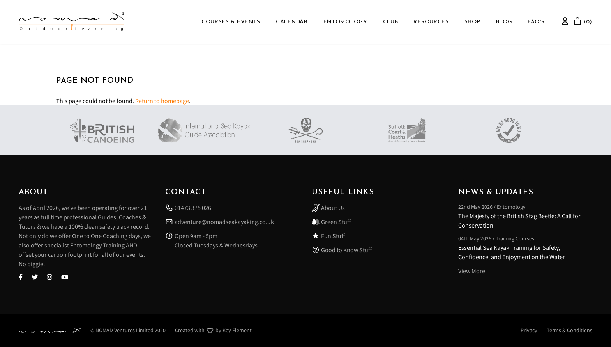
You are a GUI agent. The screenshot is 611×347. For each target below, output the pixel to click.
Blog (504, 22)
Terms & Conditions (569, 330)
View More (471, 271)
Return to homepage (162, 101)
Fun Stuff (328, 236)
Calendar (292, 22)
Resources (431, 22)
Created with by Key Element (213, 331)
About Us (328, 208)
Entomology (345, 22)
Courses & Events (230, 22)
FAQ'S (536, 22)
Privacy (529, 330)
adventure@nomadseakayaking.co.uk (219, 222)
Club (390, 22)
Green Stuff (331, 222)
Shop (472, 22)
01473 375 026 (188, 208)
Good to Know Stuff (342, 250)
